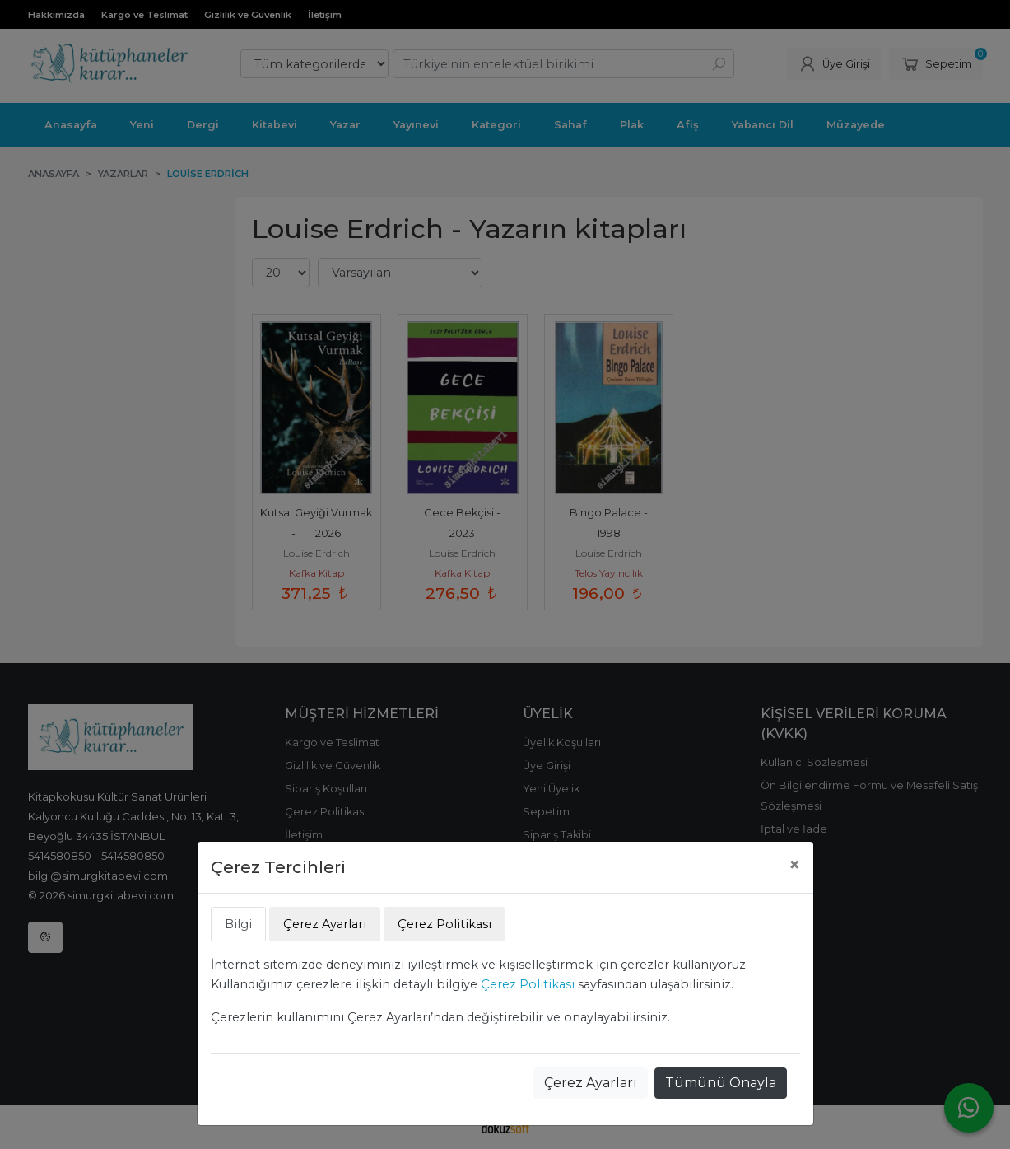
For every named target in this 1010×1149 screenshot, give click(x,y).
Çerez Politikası (528, 984)
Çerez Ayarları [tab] (324, 924)
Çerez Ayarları (590, 1083)
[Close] (794, 865)
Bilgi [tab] (238, 924)
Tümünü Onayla (720, 1083)
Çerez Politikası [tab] (444, 924)
